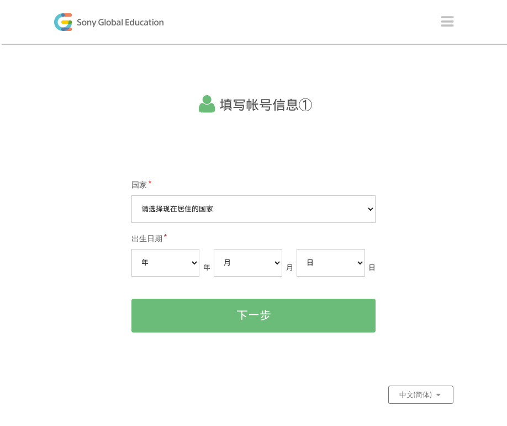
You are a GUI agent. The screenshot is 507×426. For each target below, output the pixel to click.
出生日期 (146, 238)
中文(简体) (420, 394)
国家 (139, 184)
